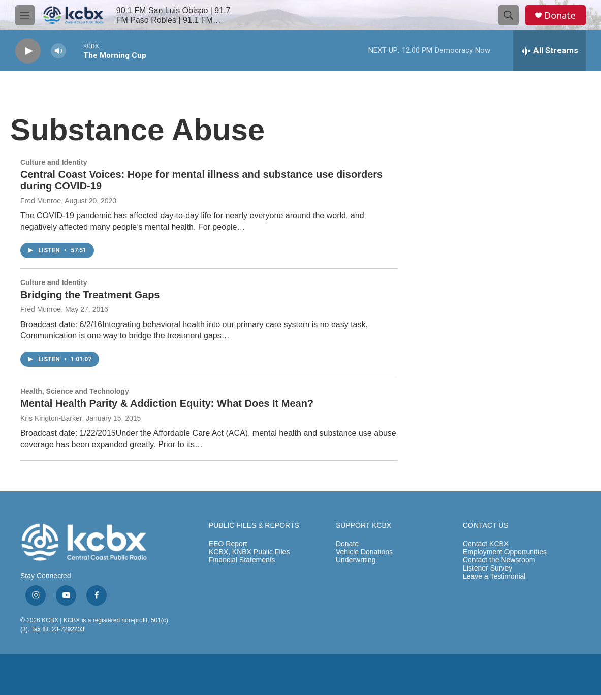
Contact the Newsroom (499, 560)
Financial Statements (242, 560)
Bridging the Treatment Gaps (90, 294)
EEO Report (228, 544)
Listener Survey (487, 568)
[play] (28, 51)
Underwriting (356, 560)
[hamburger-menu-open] (25, 15)
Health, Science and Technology (74, 391)
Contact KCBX (486, 544)
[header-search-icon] (508, 15)
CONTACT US (486, 525)
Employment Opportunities (505, 552)
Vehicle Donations (364, 552)
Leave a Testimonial (494, 576)
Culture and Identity (53, 162)
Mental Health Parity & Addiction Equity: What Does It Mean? (166, 403)
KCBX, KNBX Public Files (249, 552)
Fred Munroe (40, 201)
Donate (560, 15)
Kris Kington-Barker (51, 418)
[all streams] (549, 50)
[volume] (58, 51)
